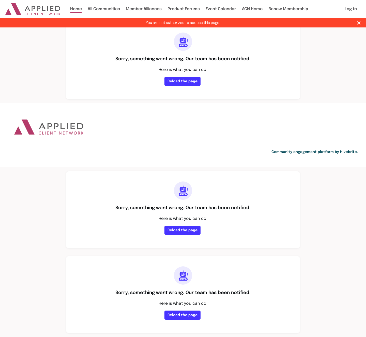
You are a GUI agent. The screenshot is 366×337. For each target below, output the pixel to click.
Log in (351, 9)
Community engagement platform (302, 152)
